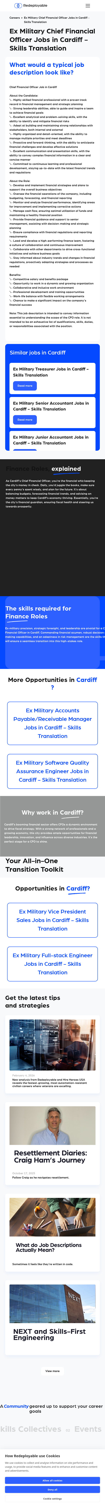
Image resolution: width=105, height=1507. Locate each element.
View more (52, 1371)
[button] (87, 5)
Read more (25, 385)
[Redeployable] (30, 5)
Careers (14, 17)
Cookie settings (52, 1498)
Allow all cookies (52, 1480)
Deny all (52, 1489)
